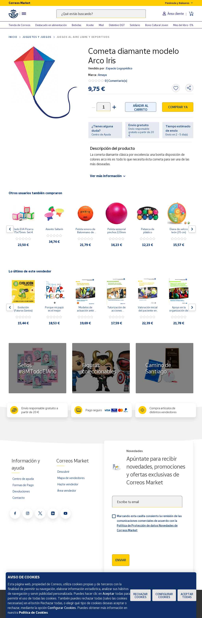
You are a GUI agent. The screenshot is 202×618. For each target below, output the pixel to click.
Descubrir (63, 471)
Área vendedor (66, 490)
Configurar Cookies (164, 595)
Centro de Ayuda (101, 134)
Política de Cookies (33, 612)
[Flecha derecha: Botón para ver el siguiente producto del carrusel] (192, 229)
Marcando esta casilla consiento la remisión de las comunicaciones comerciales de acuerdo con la (149, 523)
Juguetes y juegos (36, 36)
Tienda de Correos (19, 25)
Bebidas (76, 25)
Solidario (135, 25)
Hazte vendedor (67, 484)
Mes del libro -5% (183, 25)
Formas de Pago (23, 485)
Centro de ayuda (23, 478)
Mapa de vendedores (70, 478)
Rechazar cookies (140, 595)
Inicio (13, 36)
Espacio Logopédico (119, 68)
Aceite (90, 25)
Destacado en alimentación (51, 25)
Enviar (120, 560)
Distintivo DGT (117, 25)
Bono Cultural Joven (156, 25)
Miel (101, 25)
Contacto (18, 497)
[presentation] (142, 542)
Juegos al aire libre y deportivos (83, 36)
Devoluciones (21, 491)
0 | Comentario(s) (116, 80)
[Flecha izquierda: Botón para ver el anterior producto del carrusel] (9, 229)
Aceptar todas (187, 595)
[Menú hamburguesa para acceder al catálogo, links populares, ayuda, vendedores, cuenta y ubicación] (24, 14)
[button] (113, 106)
